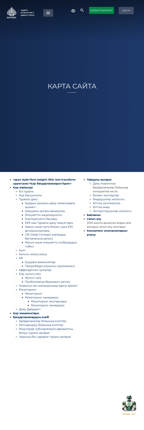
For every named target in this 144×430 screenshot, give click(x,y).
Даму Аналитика (104, 183)
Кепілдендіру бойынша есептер (41, 325)
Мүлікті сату (33, 278)
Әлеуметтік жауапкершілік (43, 215)
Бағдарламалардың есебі (31, 317)
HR (21, 258)
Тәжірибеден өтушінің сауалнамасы (50, 266)
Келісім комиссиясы (33, 254)
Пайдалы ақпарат (99, 179)
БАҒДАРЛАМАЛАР (101, 10)
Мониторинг (27, 289)
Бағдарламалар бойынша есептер (42, 321)
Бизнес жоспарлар (106, 195)
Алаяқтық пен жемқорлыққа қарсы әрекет (48, 285)
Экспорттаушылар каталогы (112, 211)
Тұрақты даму (28, 199)
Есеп (22, 250)
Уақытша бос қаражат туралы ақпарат (45, 336)
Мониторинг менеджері (41, 297)
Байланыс (94, 215)
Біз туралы (26, 191)
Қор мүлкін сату (30, 274)
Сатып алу (94, 219)
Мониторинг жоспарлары (49, 301)
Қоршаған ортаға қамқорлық (45, 211)
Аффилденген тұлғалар (35, 270)
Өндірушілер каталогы (108, 199)
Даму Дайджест (30, 309)
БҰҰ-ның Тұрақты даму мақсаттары (49, 223)
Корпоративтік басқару (41, 219)
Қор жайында (23, 187)
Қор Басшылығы (30, 195)
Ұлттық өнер (101, 207)
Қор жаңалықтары (26, 313)
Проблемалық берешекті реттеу (47, 281)
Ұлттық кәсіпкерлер (106, 203)
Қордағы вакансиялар (40, 262)
